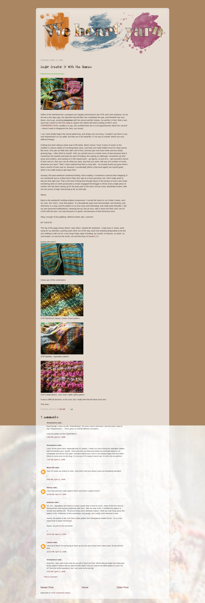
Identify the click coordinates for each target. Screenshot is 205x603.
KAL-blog (66, 123)
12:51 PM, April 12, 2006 (56, 552)
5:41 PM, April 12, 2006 (56, 572)
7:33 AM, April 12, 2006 (56, 460)
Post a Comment (50, 577)
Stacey (50, 488)
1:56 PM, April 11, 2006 (56, 437)
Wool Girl (51, 468)
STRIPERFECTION (49, 126)
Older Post (122, 587)
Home (85, 587)
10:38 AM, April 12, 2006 (56, 494)
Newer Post (47, 587)
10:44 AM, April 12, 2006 (56, 534)
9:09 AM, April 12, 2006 (56, 479)
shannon (50, 502)
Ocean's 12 (93, 236)
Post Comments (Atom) (60, 593)
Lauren (50, 542)
